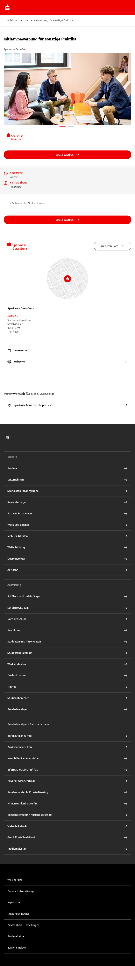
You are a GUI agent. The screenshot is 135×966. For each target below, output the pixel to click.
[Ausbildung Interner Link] (67, 630)
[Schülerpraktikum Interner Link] (67, 607)
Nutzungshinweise (18, 913)
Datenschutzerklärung (20, 891)
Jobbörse (11, 20)
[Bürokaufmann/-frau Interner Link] (67, 735)
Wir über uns (14, 880)
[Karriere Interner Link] (67, 468)
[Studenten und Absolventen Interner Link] (67, 641)
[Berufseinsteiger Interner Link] (67, 709)
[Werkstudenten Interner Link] (67, 664)
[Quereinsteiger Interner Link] (67, 558)
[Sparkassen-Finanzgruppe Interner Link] (67, 491)
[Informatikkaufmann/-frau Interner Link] (67, 769)
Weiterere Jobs (112, 246)
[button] (67, 925)
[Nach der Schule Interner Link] (67, 619)
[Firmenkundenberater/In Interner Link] (67, 803)
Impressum (14, 902)
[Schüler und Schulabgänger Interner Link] (67, 596)
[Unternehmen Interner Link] (67, 479)
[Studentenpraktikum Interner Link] (67, 653)
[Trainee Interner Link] (67, 686)
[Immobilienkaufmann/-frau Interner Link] (67, 758)
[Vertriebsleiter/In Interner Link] (67, 826)
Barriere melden (16, 947)
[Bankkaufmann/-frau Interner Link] (67, 747)
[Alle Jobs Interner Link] (67, 570)
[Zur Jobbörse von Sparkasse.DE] (7, 7)
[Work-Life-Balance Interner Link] (67, 524)
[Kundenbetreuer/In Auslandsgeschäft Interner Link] (67, 814)
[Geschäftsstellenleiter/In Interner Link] (67, 837)
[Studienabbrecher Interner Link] (67, 698)
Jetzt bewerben (67, 155)
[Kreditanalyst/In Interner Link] (67, 848)
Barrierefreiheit (16, 936)
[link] (7, 438)
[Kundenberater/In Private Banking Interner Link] (67, 792)
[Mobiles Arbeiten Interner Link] (67, 536)
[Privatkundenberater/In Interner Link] (67, 781)
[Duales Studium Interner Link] (67, 675)
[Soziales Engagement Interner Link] (67, 513)
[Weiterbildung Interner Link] (67, 547)
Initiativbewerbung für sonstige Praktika (49, 20)
